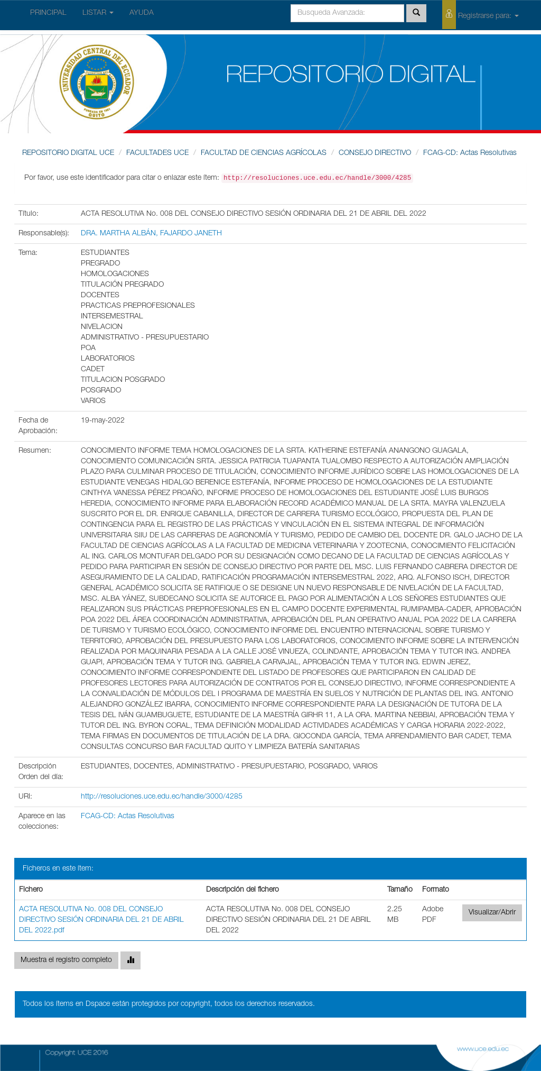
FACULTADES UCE (157, 153)
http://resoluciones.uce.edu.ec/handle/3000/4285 (161, 797)
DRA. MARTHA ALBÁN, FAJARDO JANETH (151, 233)
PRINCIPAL (48, 13)
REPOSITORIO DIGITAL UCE (68, 153)
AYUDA (141, 13)
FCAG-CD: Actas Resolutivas (470, 153)
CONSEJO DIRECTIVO (375, 153)
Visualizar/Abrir (492, 913)
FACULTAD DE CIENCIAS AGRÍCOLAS (264, 153)
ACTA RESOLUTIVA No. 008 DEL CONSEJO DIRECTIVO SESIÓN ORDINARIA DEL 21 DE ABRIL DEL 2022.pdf (101, 920)
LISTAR (98, 13)
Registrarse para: (480, 14)
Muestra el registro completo (66, 960)
